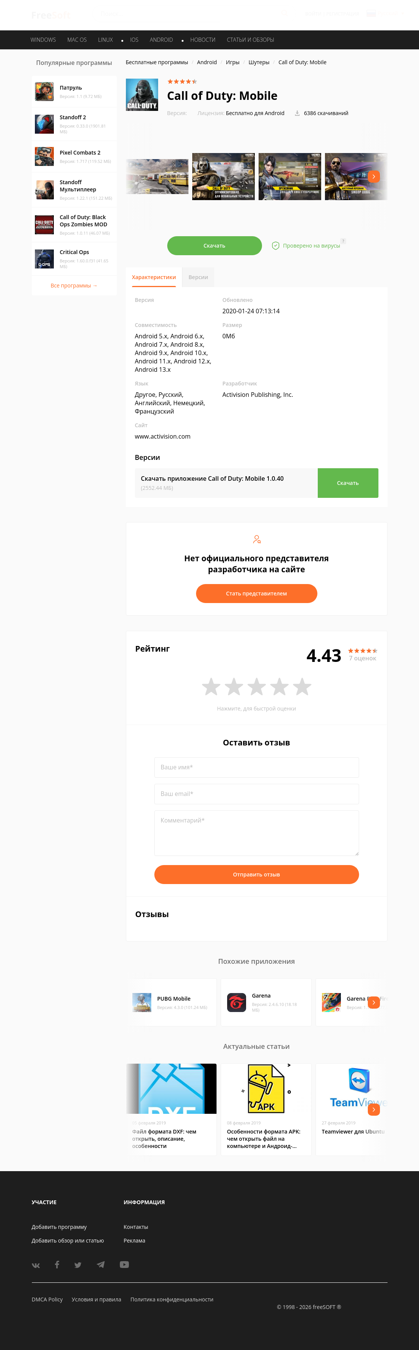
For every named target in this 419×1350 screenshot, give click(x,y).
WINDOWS (43, 39)
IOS (134, 39)
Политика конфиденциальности (171, 1299)
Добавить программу (59, 1226)
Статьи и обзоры (251, 39)
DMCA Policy (47, 1299)
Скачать (215, 245)
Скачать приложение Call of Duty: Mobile (212, 478)
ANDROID (161, 39)
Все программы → (73, 285)
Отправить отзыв (256, 874)
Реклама (134, 1240)
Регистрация (342, 14)
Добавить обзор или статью (68, 1240)
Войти (313, 14)
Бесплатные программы (157, 62)
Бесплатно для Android (255, 113)
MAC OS (76, 39)
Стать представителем (256, 593)
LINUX (105, 39)
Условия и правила (96, 1299)
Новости (202, 39)
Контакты (136, 1226)
